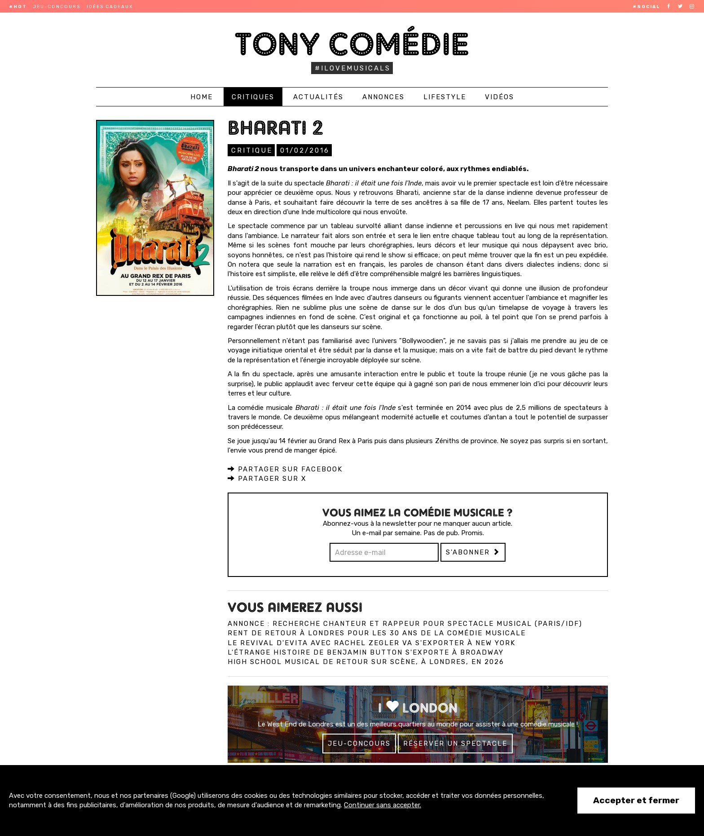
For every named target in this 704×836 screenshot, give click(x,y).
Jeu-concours (56, 6)
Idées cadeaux (110, 6)
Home (201, 97)
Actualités (318, 97)
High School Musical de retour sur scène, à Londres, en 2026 (366, 661)
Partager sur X (267, 478)
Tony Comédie (352, 44)
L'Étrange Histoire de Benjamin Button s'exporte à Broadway (366, 652)
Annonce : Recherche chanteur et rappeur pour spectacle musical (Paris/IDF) (405, 623)
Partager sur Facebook (285, 469)
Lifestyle (444, 97)
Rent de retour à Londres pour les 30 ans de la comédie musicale (377, 633)
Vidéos (499, 97)
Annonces (383, 97)
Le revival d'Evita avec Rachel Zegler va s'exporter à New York (371, 642)
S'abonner (473, 552)
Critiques (253, 97)
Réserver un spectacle (455, 743)
